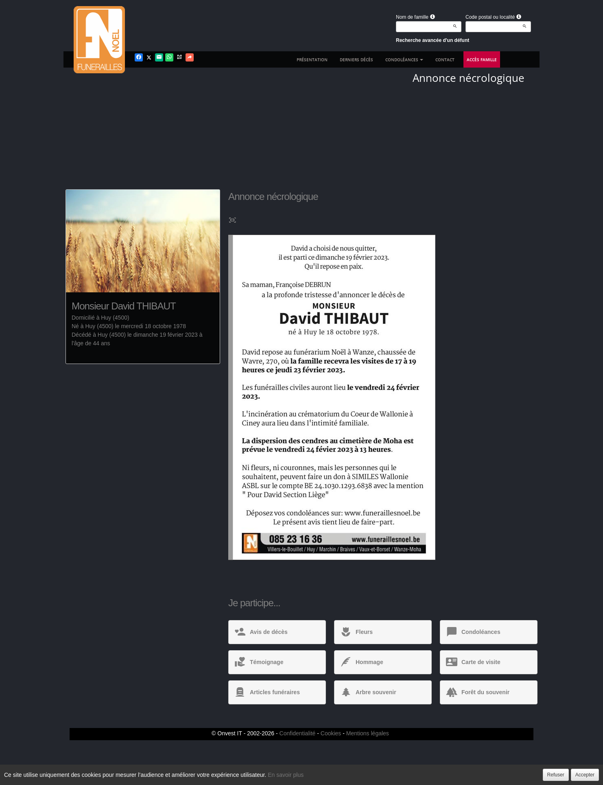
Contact (444, 59)
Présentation (312, 59)
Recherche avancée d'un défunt (432, 40)
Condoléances (404, 59)
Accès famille (482, 59)
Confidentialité (298, 733)
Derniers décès (356, 59)
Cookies (331, 733)
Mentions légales (367, 733)
